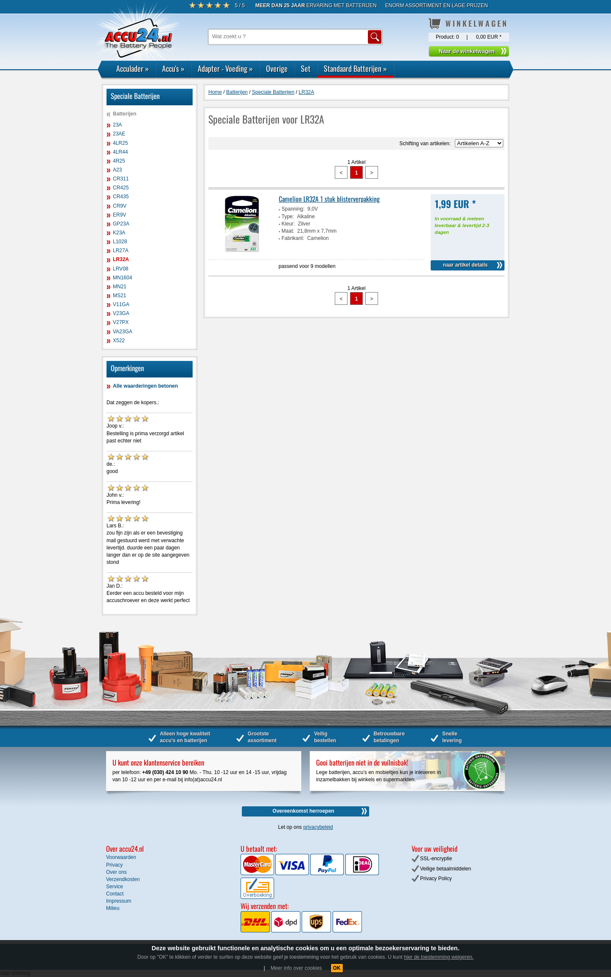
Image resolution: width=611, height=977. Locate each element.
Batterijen (124, 114)
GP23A (121, 224)
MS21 (119, 295)
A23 (117, 170)
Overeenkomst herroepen (303, 811)
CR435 (121, 197)
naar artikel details (465, 265)
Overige (277, 68)
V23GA (121, 313)
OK (337, 968)
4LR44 (120, 152)
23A (117, 125)
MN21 (119, 287)
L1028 (120, 242)
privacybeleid (318, 827)
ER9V (119, 215)
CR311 (121, 179)
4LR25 (120, 143)
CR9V (119, 206)
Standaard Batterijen (355, 68)
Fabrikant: (293, 238)
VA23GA (122, 332)
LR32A (121, 259)
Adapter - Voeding (225, 68)
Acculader (132, 68)
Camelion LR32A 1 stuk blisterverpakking (329, 199)
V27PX (121, 322)
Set (306, 68)
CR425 (121, 188)
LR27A (121, 250)
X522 (119, 340)
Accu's (173, 68)
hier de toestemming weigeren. (439, 957)
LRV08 (120, 269)
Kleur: (288, 224)
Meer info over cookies (296, 968)
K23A (119, 233)
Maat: (288, 231)
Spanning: (293, 209)
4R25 (119, 161)
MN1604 (122, 278)
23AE (119, 134)
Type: (288, 217)
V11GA (121, 304)
